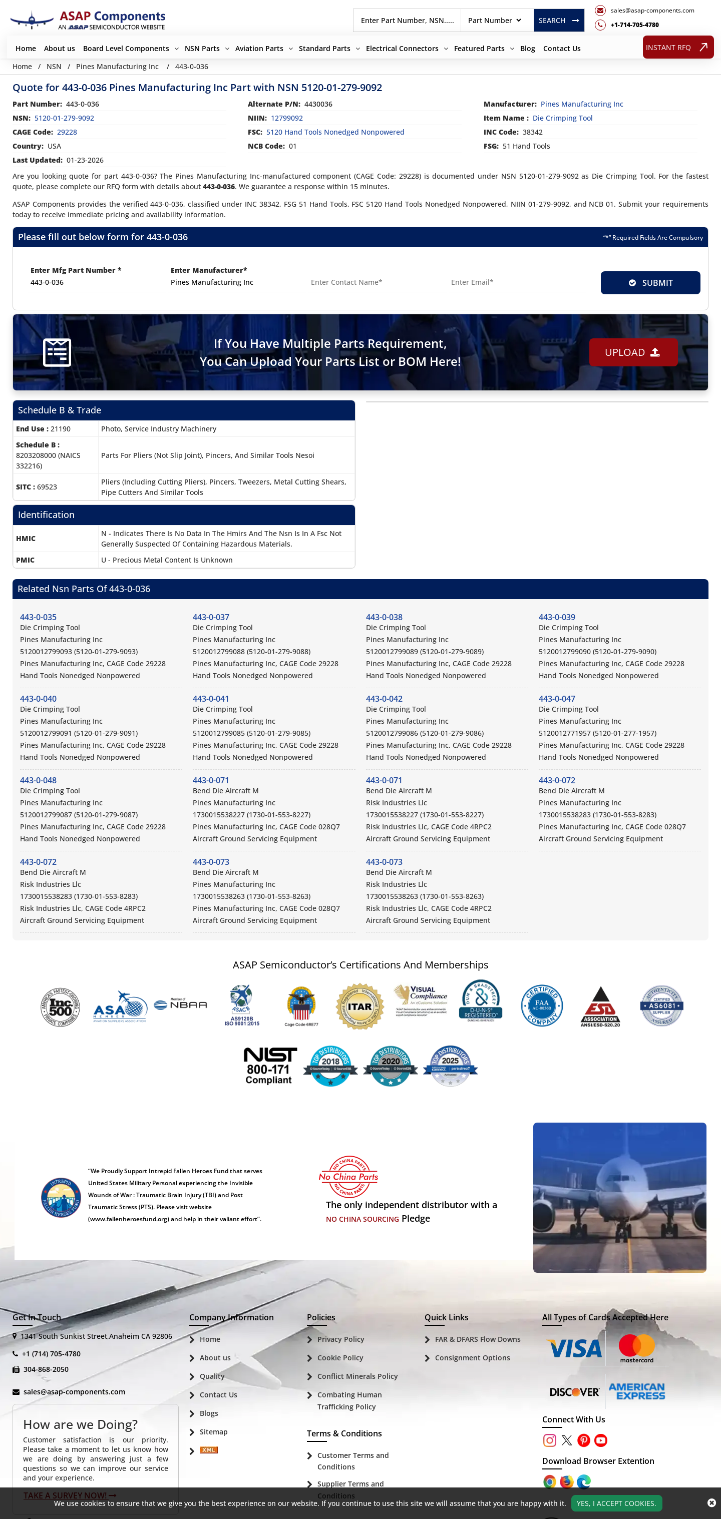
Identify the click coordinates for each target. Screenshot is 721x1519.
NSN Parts (202, 48)
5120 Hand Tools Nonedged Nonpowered (335, 132)
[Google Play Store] (567, 1480)
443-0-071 (211, 780)
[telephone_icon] (644, 25)
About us (59, 48)
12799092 (287, 118)
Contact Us (562, 48)
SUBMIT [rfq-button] (651, 282)
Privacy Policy (341, 1339)
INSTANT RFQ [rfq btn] (678, 47)
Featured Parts (479, 48)
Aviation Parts (259, 48)
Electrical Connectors (402, 48)
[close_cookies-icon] (711, 1502)
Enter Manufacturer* (209, 270)
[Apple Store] (550, 1480)
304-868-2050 (46, 1369)
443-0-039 (557, 617)
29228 (67, 132)
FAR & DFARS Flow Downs (478, 1339)
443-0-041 (211, 698)
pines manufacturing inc (582, 104)
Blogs (209, 1413)
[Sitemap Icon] (209, 1451)
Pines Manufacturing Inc (117, 66)
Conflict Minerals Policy (357, 1376)
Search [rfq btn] (559, 20)
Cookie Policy (340, 1357)
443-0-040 (38, 698)
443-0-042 (384, 698)
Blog (527, 48)
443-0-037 (211, 617)
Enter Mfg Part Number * (76, 270)
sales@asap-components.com (74, 1391)
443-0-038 (384, 617)
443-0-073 (211, 861)
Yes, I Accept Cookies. (616, 1503)
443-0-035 (38, 617)
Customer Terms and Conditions (353, 1461)
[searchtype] (494, 20)
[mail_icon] (644, 10)
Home (26, 48)
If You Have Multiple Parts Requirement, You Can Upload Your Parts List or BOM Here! (330, 352)
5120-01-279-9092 (64, 118)
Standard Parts (324, 48)
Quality (212, 1376)
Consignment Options (472, 1357)
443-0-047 (557, 698)
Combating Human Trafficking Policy (349, 1400)
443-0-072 (557, 780)
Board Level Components (126, 48)
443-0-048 (38, 780)
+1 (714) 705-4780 (51, 1353)
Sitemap (214, 1431)
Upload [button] (632, 352)
